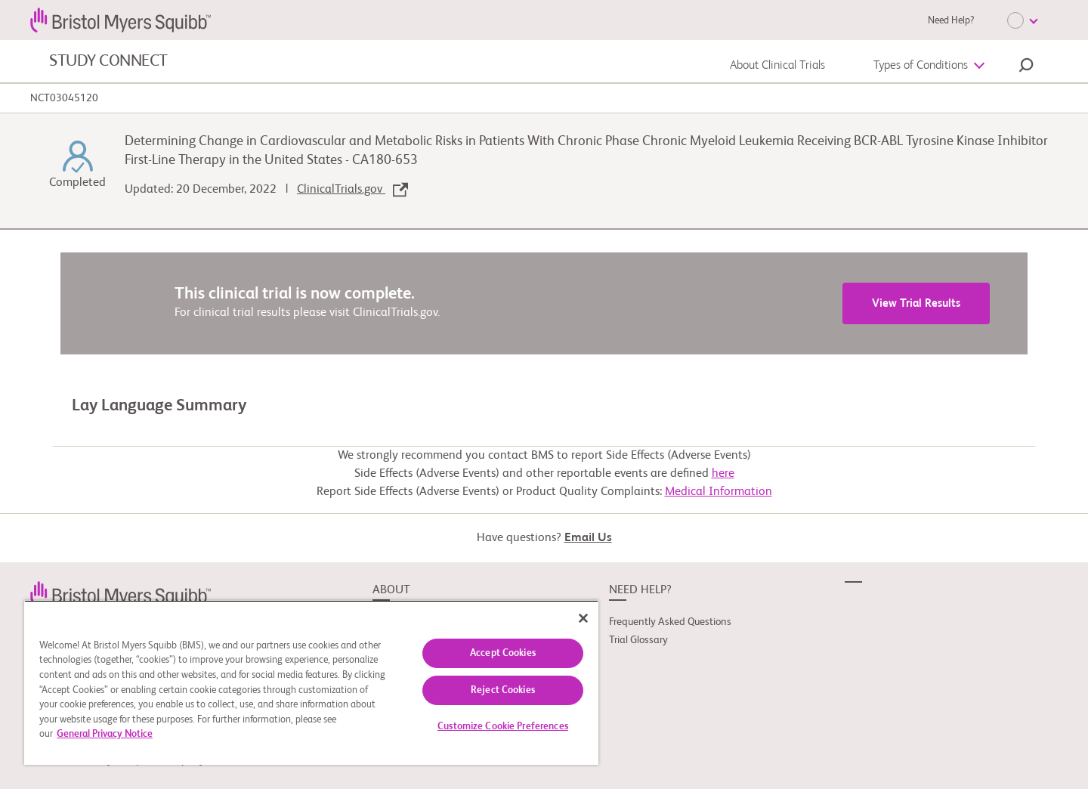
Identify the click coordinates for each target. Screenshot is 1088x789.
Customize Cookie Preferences (502, 727)
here (723, 474)
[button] (1026, 67)
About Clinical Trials (777, 66)
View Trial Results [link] (916, 303)
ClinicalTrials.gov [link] (352, 190)
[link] (120, 593)
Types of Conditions (920, 66)
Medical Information (718, 492)
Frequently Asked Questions (670, 622)
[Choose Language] (1022, 20)
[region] (311, 682)
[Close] (583, 618)
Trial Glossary (638, 640)
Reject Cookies (503, 690)
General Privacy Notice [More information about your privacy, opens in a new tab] (105, 734)
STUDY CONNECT (108, 61)
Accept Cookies (503, 653)
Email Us (588, 538)
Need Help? (951, 21)
